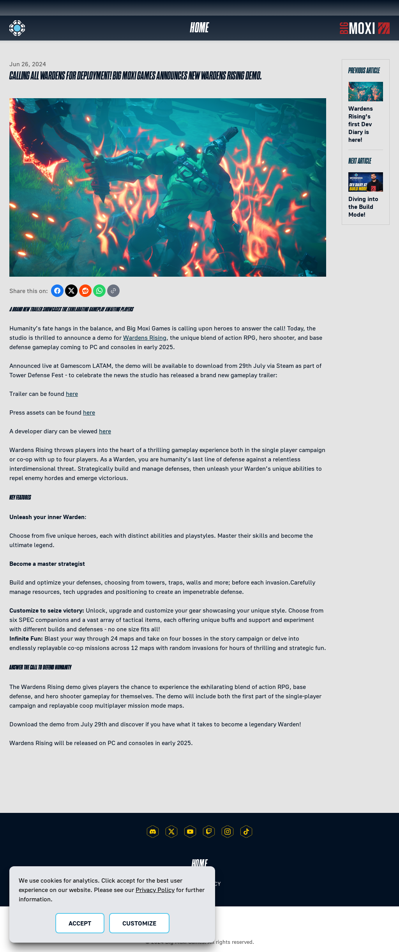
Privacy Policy (155, 890)
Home (199, 28)
